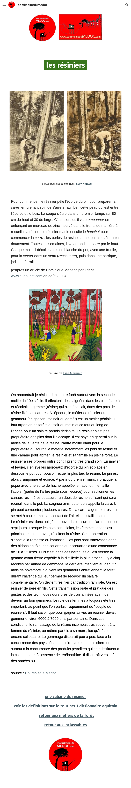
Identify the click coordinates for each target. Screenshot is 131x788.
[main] (65, 66)
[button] (4, 4)
